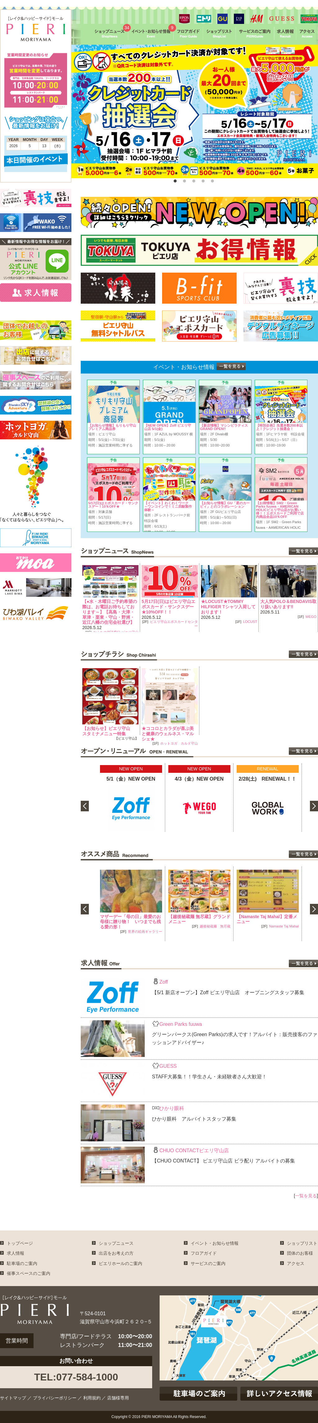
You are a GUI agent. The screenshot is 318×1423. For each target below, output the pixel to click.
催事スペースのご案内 (28, 1273)
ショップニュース (116, 1243)
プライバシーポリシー (54, 1397)
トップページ (20, 1243)
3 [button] (193, 179)
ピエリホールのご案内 (120, 1263)
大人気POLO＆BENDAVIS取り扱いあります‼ (288, 604)
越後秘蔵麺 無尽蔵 (215, 926)
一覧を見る (306, 1195)
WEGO (311, 617)
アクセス (295, 1263)
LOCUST (250, 621)
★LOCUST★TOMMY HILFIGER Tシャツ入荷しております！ (228, 606)
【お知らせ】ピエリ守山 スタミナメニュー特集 (108, 731)
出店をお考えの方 (116, 1253)
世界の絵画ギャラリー (145, 931)
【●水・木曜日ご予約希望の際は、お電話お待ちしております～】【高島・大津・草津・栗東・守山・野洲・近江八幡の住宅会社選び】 (109, 612)
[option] (194, 111)
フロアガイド (204, 1253)
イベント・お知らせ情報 (214, 1243)
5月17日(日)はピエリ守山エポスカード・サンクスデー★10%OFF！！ (168, 606)
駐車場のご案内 (22, 1263)
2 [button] (183, 179)
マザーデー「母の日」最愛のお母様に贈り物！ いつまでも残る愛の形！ (130, 922)
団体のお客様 (300, 1253)
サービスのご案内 (208, 1263)
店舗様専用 (118, 1397)
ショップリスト (302, 1243)
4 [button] (202, 179)
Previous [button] (76, 598)
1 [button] (174, 179)
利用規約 (92, 1397)
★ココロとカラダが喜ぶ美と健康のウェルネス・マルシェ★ (168, 733)
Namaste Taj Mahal (284, 926)
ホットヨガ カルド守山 (179, 743)
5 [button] (211, 179)
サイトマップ (13, 1397)
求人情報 (15, 1253)
